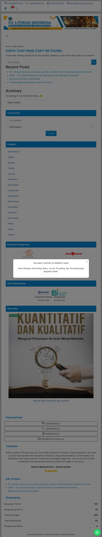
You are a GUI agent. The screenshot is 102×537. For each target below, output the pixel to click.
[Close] (87, 261)
